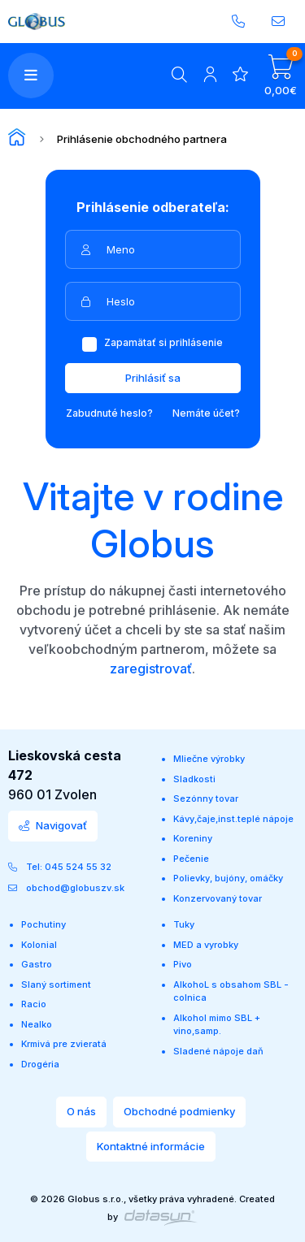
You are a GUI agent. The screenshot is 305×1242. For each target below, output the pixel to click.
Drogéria (40, 1064)
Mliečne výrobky (209, 758)
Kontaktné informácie (151, 1146)
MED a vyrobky (205, 944)
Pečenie (191, 858)
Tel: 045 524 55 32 (59, 866)
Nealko (36, 1024)
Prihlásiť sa (153, 377)
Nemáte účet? (206, 413)
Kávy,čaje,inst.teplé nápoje (233, 818)
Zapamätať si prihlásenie (152, 342)
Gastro (36, 964)
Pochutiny (43, 924)
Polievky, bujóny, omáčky (228, 878)
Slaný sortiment (56, 984)
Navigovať (53, 825)
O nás (81, 1111)
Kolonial (39, 944)
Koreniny (192, 838)
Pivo (182, 964)
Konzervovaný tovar (217, 898)
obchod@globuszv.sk (66, 888)
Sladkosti (194, 779)
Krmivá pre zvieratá (64, 1043)
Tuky (183, 924)
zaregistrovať (151, 668)
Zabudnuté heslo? (109, 413)
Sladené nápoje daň (218, 1051)
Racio (33, 1004)
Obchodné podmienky (179, 1111)
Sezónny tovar (205, 798)
